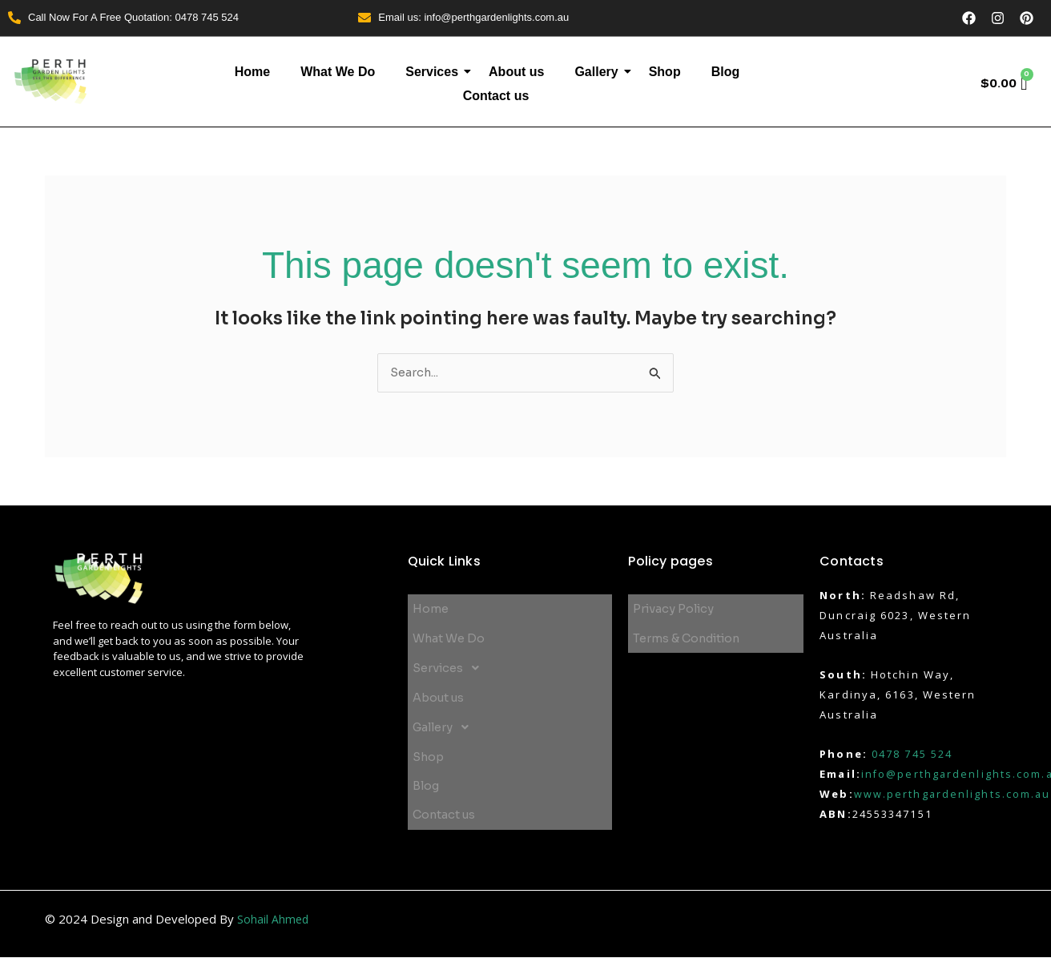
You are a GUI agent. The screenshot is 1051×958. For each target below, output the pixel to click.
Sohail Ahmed (273, 920)
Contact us (496, 96)
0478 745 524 (912, 754)
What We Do (337, 71)
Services (435, 71)
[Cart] (1002, 84)
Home (252, 71)
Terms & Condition (690, 633)
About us (516, 71)
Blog (725, 71)
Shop (665, 71)
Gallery (600, 71)
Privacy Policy (675, 608)
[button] (510, 658)
